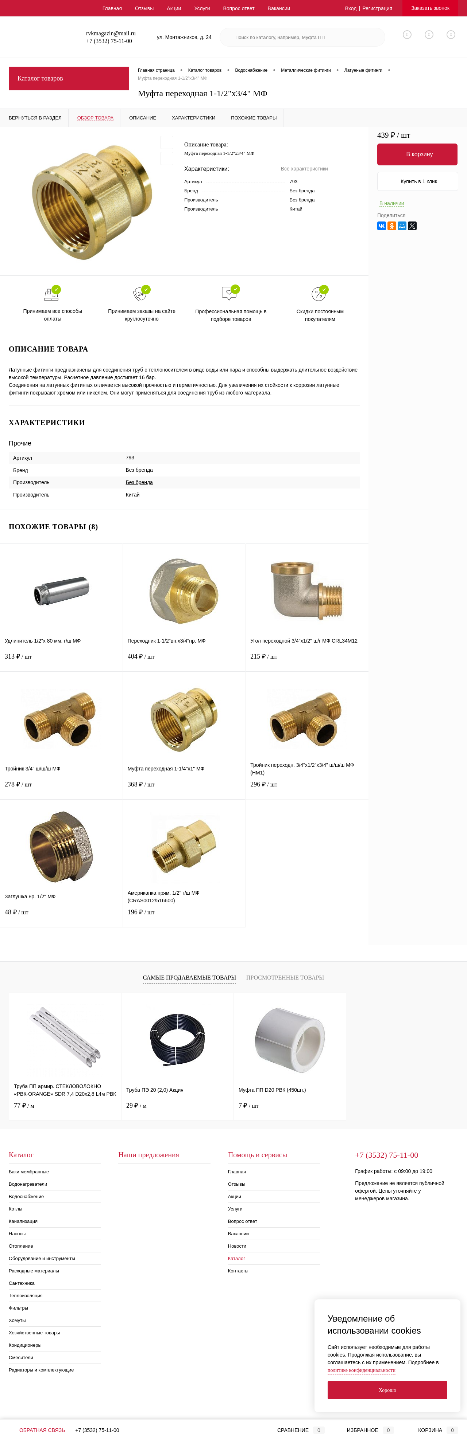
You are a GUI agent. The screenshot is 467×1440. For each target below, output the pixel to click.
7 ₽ (249, 1105)
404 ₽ (184, 661)
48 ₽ (61, 917)
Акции (174, 8)
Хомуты (17, 1320)
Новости (237, 1246)
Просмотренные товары (285, 977)
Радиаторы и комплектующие (41, 1370)
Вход (351, 8)
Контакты (238, 1271)
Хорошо (387, 1390)
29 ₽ (136, 1105)
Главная (112, 8)
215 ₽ (307, 661)
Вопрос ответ (238, 8)
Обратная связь (37, 1430)
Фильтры (18, 1308)
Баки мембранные (29, 1171)
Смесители (21, 1357)
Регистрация (377, 8)
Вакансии (279, 8)
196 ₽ (184, 917)
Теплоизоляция (26, 1295)
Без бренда (302, 200)
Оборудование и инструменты (42, 1258)
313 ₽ (61, 661)
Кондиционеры (25, 1345)
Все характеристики (304, 169)
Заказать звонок (430, 8)
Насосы (17, 1233)
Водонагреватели (28, 1184)
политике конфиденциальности (361, 1370)
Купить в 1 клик (419, 181)
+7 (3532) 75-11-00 (97, 1430)
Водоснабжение (26, 1196)
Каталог (236, 1258)
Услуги (202, 8)
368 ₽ (184, 789)
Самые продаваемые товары (189, 977)
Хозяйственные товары (34, 1332)
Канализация (23, 1221)
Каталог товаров (69, 78)
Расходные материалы (34, 1271)
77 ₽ (24, 1105)
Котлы (15, 1209)
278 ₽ (61, 789)
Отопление (21, 1246)
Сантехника (22, 1283)
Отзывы (144, 8)
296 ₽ (307, 789)
